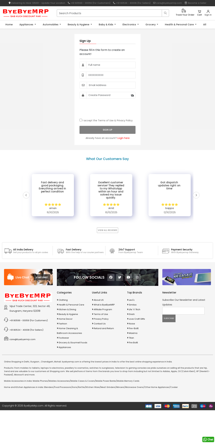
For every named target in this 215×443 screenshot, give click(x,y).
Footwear (64, 337)
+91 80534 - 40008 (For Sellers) (132, 3)
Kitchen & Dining (67, 309)
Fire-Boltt (134, 328)
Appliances (26, 24)
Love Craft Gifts (137, 319)
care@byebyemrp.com (167, 3)
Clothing (63, 300)
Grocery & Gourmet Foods (73, 342)
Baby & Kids (106, 24)
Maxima (133, 333)
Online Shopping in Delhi (16, 361)
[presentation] (105, 108)
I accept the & (106, 120)
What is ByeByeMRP (104, 304)
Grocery (150, 24)
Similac (133, 304)
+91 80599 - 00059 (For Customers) (89, 3)
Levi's (132, 300)
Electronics (130, 24)
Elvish (132, 314)
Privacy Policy (125, 120)
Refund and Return (104, 328)
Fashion (63, 323)
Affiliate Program (103, 309)
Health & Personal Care (179, 24)
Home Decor (66, 319)
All (204, 24)
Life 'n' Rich (134, 309)
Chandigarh (47, 361)
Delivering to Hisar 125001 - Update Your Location (37, 3)
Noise (132, 323)
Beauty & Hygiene (79, 24)
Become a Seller (195, 3)
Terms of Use (106, 120)
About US (99, 300)
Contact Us (100, 323)
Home (9, 24)
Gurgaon (34, 361)
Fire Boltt (133, 342)
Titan (131, 337)
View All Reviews (107, 230)
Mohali (57, 361)
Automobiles (51, 24)
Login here (123, 138)
